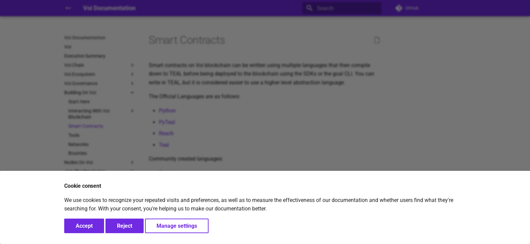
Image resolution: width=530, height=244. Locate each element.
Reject (124, 226)
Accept (84, 226)
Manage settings (176, 226)
